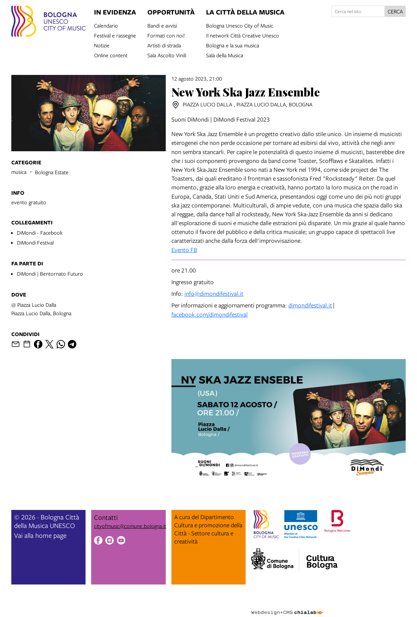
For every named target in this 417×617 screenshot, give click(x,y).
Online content (111, 55)
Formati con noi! (166, 35)
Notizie (102, 45)
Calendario (106, 25)
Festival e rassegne (115, 35)
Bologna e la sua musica (232, 45)
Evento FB (184, 250)
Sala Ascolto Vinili (166, 55)
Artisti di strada (164, 45)
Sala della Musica (224, 55)
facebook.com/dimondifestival (209, 314)
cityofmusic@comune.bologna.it (130, 525)
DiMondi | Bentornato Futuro (50, 273)
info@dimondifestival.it (213, 293)
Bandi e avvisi (162, 25)
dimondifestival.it (310, 305)
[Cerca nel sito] (358, 11)
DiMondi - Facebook (40, 232)
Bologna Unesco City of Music (239, 25)
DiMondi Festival (35, 242)
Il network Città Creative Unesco (242, 35)
